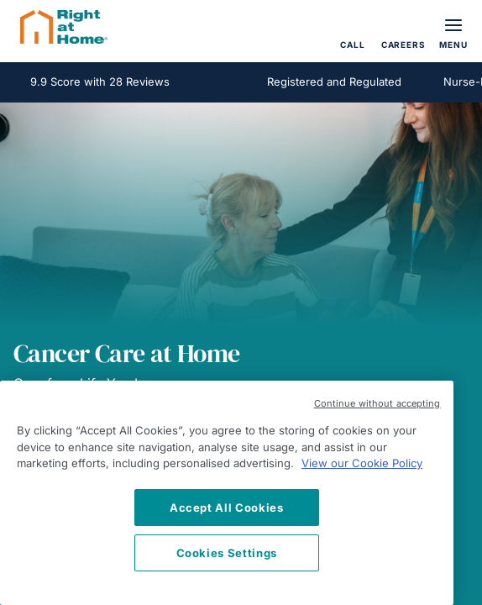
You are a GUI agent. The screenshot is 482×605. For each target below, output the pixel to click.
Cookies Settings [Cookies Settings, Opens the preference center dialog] (227, 553)
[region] (226, 493)
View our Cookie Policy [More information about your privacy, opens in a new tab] (361, 463)
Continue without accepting (377, 403)
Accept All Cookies (227, 507)
